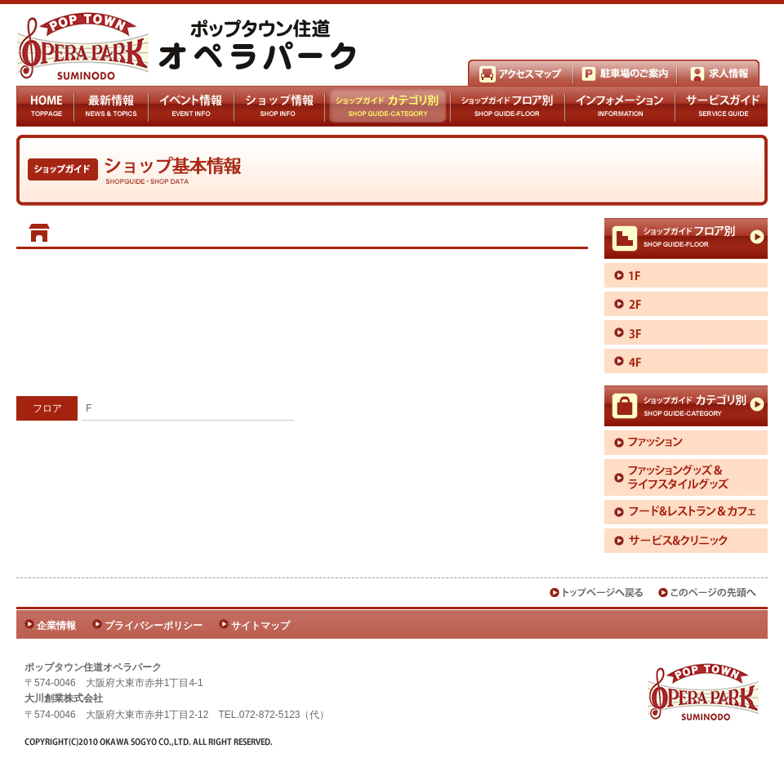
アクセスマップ (520, 73)
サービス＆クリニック (686, 540)
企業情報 (56, 625)
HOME (45, 106)
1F (686, 275)
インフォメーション (620, 106)
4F (686, 361)
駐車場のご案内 (625, 73)
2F (686, 304)
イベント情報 (191, 106)
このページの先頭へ (708, 592)
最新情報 (111, 106)
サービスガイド (721, 106)
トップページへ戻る (597, 592)
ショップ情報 (279, 106)
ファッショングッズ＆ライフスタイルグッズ (686, 477)
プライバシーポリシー (154, 625)
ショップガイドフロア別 (508, 106)
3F (686, 332)
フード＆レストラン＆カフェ (686, 512)
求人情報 (718, 73)
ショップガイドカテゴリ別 (387, 106)
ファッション (686, 442)
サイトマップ (260, 625)
